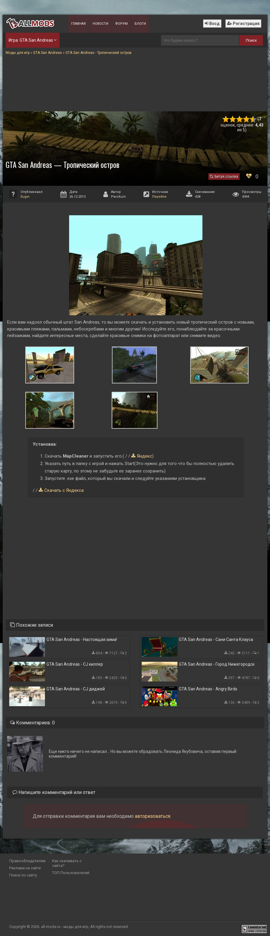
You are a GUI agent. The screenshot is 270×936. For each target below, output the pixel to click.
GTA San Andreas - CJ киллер (74, 664)
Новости (100, 24)
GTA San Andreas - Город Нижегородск (217, 664)
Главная (78, 24)
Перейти (159, 197)
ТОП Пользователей (70, 873)
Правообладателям (27, 861)
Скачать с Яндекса (64, 490)
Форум (121, 24)
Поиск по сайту (23, 875)
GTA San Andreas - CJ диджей (75, 689)
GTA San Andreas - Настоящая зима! (81, 639)
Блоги (140, 24)
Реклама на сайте (25, 868)
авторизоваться (152, 816)
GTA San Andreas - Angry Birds (208, 689)
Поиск (251, 40)
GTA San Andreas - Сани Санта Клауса (216, 639)
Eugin (25, 197)
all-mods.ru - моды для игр (64, 926)
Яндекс (144, 456)
